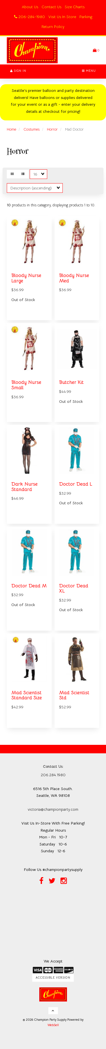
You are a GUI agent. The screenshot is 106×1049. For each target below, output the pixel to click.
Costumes (31, 129)
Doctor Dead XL (73, 588)
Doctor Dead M (29, 586)
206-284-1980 (29, 16)
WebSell (53, 1025)
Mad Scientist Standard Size (26, 695)
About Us (30, 6)
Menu (89, 71)
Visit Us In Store (62, 16)
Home (11, 129)
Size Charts (75, 6)
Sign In (18, 71)
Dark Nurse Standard (24, 486)
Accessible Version (53, 977)
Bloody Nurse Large (26, 278)
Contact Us (51, 6)
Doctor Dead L (75, 484)
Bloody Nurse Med (74, 278)
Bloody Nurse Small (26, 385)
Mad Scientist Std (74, 695)
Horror (52, 129)
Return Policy (53, 26)
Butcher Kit (71, 382)
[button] (96, 50)
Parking (85, 16)
